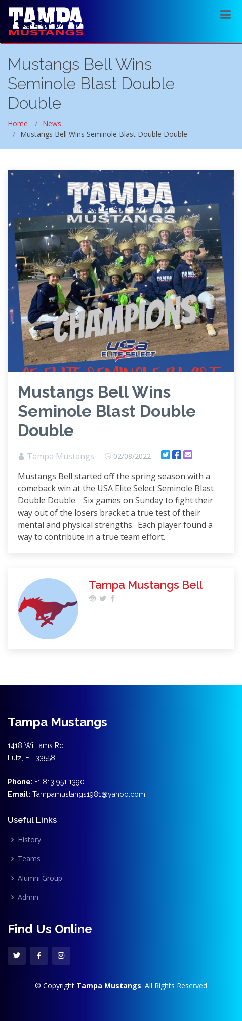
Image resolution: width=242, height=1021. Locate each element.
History (29, 839)
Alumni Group (40, 878)
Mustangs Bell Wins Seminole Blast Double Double (107, 411)
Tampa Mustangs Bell (146, 585)
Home (18, 123)
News (52, 123)
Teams (29, 858)
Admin (28, 897)
